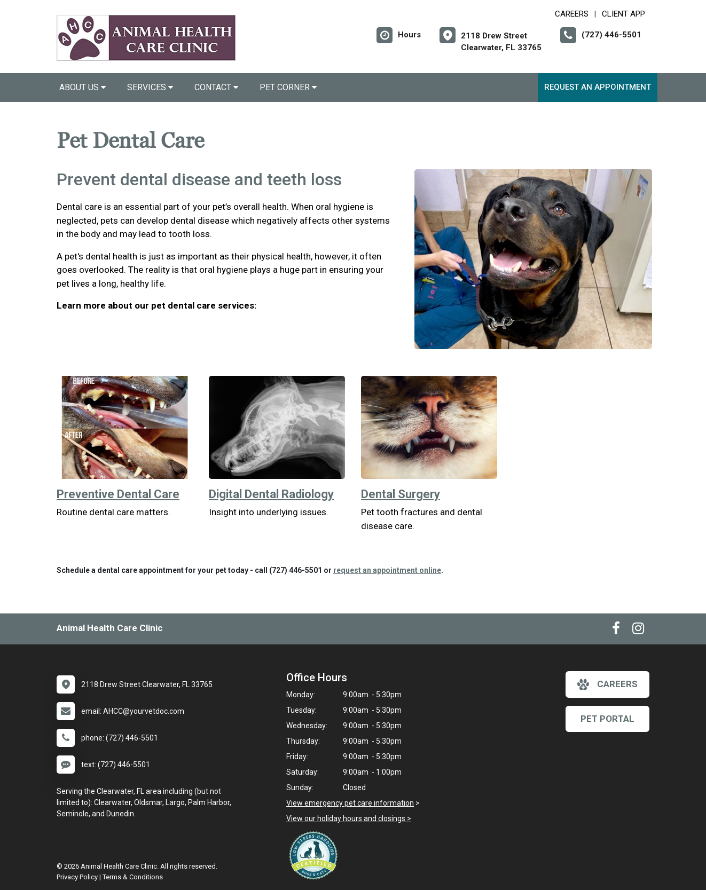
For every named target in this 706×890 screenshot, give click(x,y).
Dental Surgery (400, 494)
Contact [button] (216, 87)
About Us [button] (82, 87)
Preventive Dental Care (118, 494)
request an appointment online (387, 570)
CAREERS (572, 14)
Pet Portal (607, 718)
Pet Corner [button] (288, 87)
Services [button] (150, 87)
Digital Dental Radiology (271, 494)
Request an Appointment (597, 87)
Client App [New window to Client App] (623, 14)
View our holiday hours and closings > (348, 818)
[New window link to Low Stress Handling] (315, 855)
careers (607, 684)
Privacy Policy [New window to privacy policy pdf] (77, 877)
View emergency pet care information (350, 803)
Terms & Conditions (133, 877)
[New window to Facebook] (616, 630)
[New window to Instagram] (638, 630)
